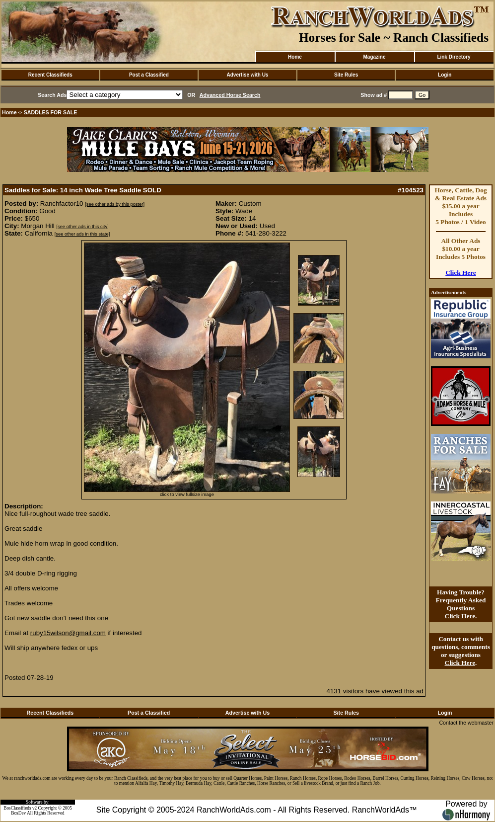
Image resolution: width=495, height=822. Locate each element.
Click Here (460, 272)
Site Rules (346, 75)
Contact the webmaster (466, 723)
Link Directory (453, 57)
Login (444, 75)
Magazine (374, 57)
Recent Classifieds (50, 75)
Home (295, 57)
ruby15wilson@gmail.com (68, 633)
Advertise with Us (248, 75)
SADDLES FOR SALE (50, 112)
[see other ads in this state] (82, 234)
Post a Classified (149, 75)
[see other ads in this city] (82, 226)
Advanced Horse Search (230, 95)
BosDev (18, 813)
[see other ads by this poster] (114, 204)
